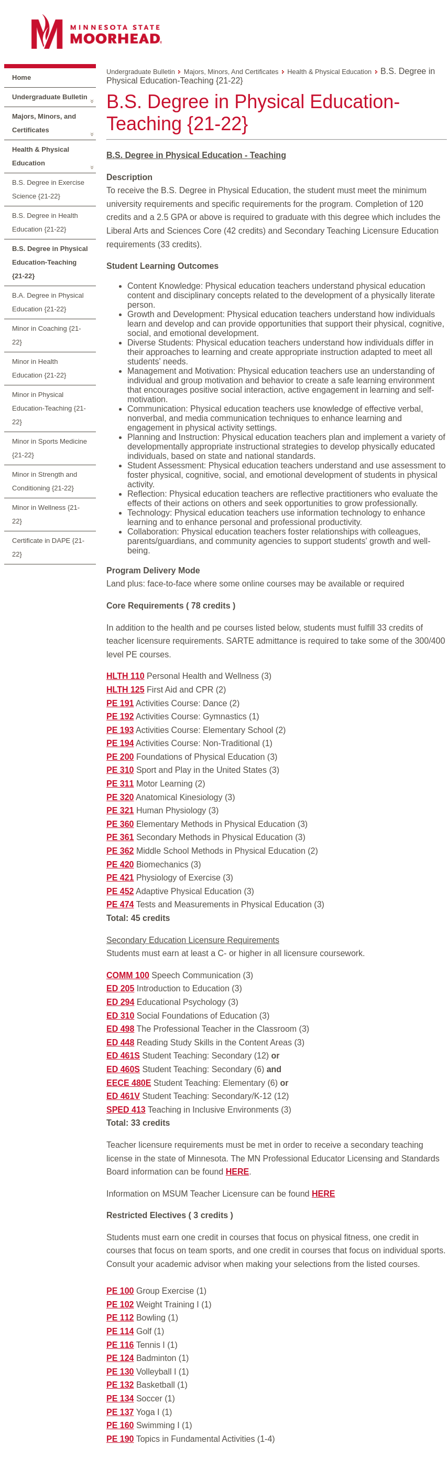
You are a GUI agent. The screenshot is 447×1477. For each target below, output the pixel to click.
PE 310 (120, 770)
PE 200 (120, 756)
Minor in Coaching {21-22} (46, 335)
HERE (237, 1171)
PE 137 (120, 1412)
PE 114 (120, 1331)
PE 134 (120, 1398)
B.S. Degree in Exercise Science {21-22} (48, 189)
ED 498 (120, 1028)
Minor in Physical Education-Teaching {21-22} (49, 408)
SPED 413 (126, 1109)
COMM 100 (127, 975)
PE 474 (120, 904)
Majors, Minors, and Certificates (44, 123)
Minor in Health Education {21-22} (39, 368)
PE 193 (120, 730)
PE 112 (120, 1317)
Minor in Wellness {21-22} (46, 514)
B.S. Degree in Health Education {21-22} (45, 222)
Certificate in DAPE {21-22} (48, 547)
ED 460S (123, 1069)
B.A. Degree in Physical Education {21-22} (48, 302)
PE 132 (120, 1384)
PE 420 (120, 864)
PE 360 (120, 824)
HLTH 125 (125, 689)
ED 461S (123, 1055)
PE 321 (120, 810)
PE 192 (120, 716)
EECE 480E (128, 1082)
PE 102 (120, 1304)
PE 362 (120, 850)
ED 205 (120, 988)
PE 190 (120, 1438)
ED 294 (120, 1002)
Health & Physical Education (40, 156)
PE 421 (120, 877)
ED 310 (120, 1015)
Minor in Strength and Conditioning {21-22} (44, 481)
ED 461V (123, 1096)
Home (21, 77)
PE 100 (120, 1290)
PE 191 (120, 703)
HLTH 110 (125, 676)
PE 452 (120, 891)
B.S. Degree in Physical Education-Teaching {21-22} (50, 262)
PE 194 (120, 743)
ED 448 (120, 1042)
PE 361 (120, 837)
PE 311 (120, 783)
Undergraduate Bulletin (50, 97)
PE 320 (120, 797)
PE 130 (120, 1371)
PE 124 (120, 1358)
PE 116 (120, 1344)
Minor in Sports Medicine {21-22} (49, 448)
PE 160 (120, 1425)
